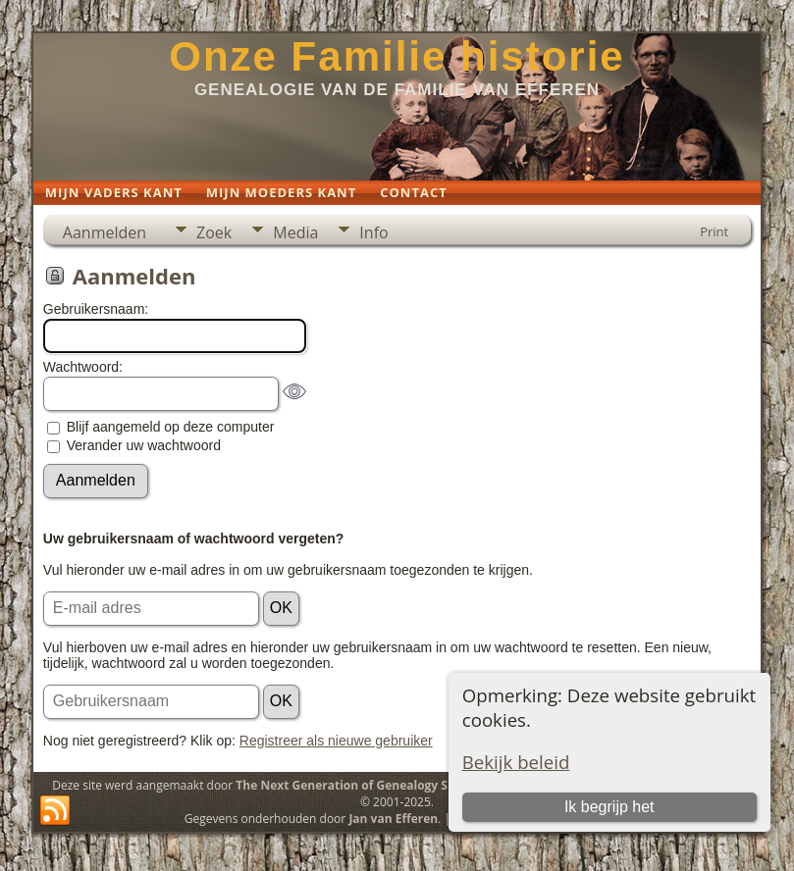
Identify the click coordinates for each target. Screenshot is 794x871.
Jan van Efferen (393, 818)
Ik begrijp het (609, 806)
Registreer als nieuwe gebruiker (336, 740)
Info (373, 232)
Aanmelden (104, 232)
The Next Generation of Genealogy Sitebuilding (373, 785)
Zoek (214, 232)
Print (714, 231)
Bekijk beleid (516, 761)
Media (295, 232)
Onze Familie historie (396, 56)
